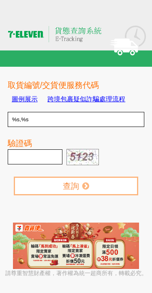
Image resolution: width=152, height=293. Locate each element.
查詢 (76, 185)
